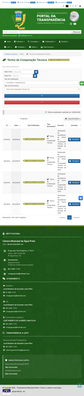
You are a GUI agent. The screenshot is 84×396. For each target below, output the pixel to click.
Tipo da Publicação (11, 79)
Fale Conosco (47, 47)
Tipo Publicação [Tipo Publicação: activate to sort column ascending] (33, 125)
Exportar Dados (72, 118)
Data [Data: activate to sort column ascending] (16, 125)
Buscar (76, 32)
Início (7, 42)
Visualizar (74, 139)
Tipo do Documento (11, 86)
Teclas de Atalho (26, 2)
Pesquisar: (41, 119)
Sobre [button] (33, 47)
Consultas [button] (33, 42)
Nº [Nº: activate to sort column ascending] (7, 125)
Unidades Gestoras (11, 54)
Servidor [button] (64, 42)
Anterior (62, 217)
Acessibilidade (63, 2)
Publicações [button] (49, 42)
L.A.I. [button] (8, 47)
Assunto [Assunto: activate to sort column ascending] (61, 125)
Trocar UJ (9, 2)
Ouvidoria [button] (20, 47)
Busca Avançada (10, 35)
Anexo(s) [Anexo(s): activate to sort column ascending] (74, 125)
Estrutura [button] (19, 42)
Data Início (8, 72)
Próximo (77, 217)
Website (25, 35)
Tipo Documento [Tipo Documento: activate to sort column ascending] (51, 125)
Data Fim (7, 76)
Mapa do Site (45, 2)
